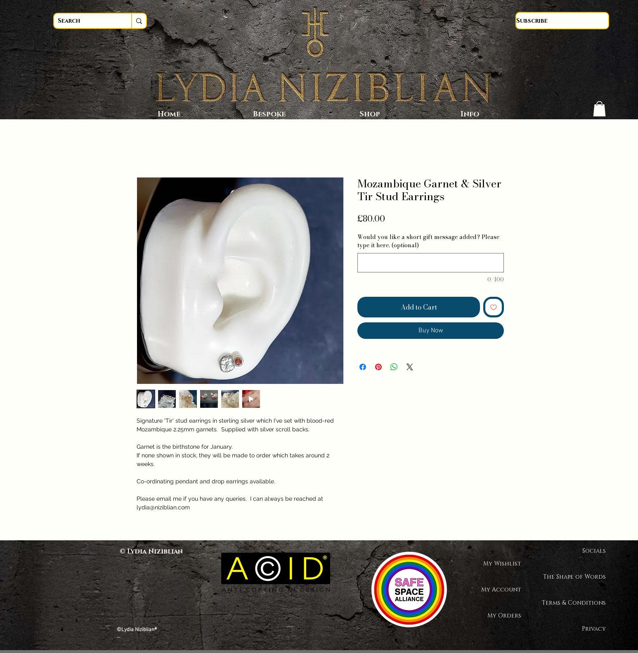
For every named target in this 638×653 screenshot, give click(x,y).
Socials (594, 551)
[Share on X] (410, 367)
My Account (501, 590)
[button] (599, 108)
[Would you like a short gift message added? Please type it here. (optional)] (430, 263)
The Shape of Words (577, 577)
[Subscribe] (562, 20)
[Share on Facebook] (363, 367)
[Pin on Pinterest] (378, 367)
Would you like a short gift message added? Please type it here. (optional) (428, 241)
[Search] (85, 21)
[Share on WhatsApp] (394, 367)
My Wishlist (502, 564)
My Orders (504, 616)
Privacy (594, 629)
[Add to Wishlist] (493, 307)
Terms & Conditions (577, 603)
